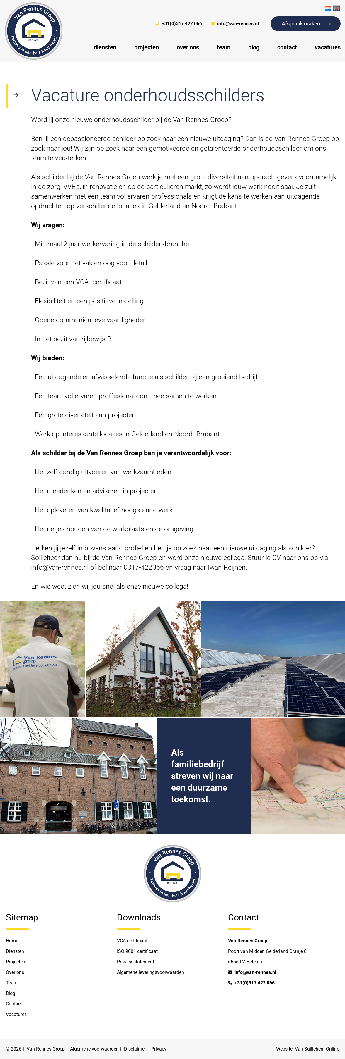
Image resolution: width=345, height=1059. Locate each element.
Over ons (15, 972)
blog (253, 47)
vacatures (328, 47)
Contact (14, 1004)
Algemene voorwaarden (94, 1049)
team (223, 47)
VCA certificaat (132, 941)
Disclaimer (135, 1049)
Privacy (158, 1049)
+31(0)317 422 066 (178, 23)
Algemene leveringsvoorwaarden (150, 972)
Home (12, 941)
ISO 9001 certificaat (137, 951)
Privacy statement (135, 962)
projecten (146, 47)
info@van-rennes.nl (235, 23)
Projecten (15, 962)
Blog (10, 993)
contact (287, 47)
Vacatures (16, 1014)
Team (12, 983)
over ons (188, 47)
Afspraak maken (306, 23)
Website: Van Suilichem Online (307, 1049)
